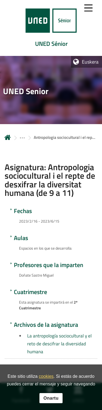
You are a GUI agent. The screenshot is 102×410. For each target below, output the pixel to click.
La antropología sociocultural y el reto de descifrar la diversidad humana (59, 343)
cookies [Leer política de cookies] (46, 378)
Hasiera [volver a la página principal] (7, 137)
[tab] (51, 28)
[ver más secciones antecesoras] (22, 137)
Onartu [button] (51, 400)
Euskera (90, 61)
